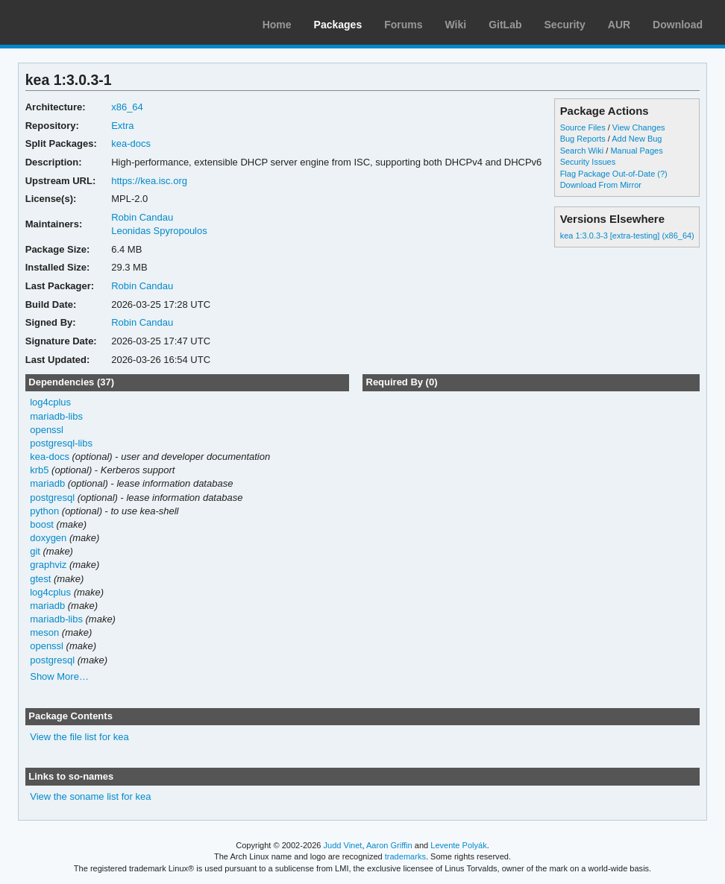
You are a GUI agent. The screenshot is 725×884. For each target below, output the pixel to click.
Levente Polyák (458, 845)
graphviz (48, 564)
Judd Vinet (343, 845)
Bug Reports (583, 138)
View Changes (638, 127)
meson (44, 632)
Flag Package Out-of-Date (608, 173)
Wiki (456, 25)
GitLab (505, 25)
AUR (619, 25)
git (35, 551)
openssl (46, 429)
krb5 (39, 470)
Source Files (583, 127)
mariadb (47, 483)
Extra (122, 125)
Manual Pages (636, 150)
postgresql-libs (61, 443)
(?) (662, 173)
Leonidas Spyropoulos (159, 230)
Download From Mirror (600, 184)
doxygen (48, 537)
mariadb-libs (56, 416)
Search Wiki (582, 150)
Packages (338, 25)
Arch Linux (82, 22)
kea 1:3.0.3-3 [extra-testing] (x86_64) (627, 235)
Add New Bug (637, 138)
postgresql (52, 497)
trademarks (405, 856)
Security (565, 25)
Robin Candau (142, 217)
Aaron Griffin (389, 845)
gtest (40, 578)
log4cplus (50, 402)
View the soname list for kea (90, 796)
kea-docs (131, 143)
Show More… (59, 676)
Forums (403, 25)
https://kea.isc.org (149, 180)
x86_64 (127, 107)
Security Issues (587, 161)
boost (42, 524)
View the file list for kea (79, 736)
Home (277, 25)
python (44, 511)
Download (678, 25)
